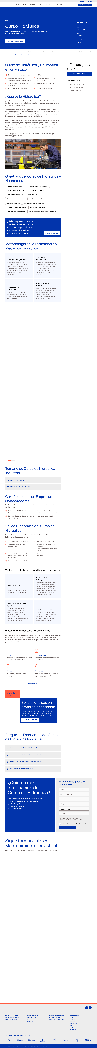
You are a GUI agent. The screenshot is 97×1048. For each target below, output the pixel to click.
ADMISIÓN (71, 51)
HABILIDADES (19, 51)
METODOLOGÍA (28, 51)
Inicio (6, 54)
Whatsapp (81, 1)
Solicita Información (84, 4)
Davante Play (73, 1029)
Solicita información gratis (15, 41)
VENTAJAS (64, 51)
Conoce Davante (58, 4)
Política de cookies (25, 1046)
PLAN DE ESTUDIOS (39, 51)
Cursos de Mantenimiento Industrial (22, 54)
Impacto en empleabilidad (54, 1017)
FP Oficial (18, 4)
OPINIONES (79, 51)
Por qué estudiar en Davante (12, 1017)
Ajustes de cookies (34, 1046)
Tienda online (73, 1027)
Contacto (72, 1021)
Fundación (72, 1019)
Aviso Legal (7, 1046)
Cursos (25, 4)
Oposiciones (32, 4)
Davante (72, 1017)
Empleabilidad (48, 4)
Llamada (89, 1)
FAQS (85, 51)
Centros (40, 4)
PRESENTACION (9, 51)
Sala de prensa (73, 1023)
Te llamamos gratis (30, 720)
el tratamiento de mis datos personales (78, 823)
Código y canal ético (43, 1046)
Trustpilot (8, 37)
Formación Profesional (32, 1017)
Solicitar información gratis (67, 828)
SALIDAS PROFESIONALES (52, 51)
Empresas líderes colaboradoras (56, 1019)
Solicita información (79, 73)
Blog (71, 1025)
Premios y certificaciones (11, 1019)
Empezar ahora (33, 683)
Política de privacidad (15, 1046)
